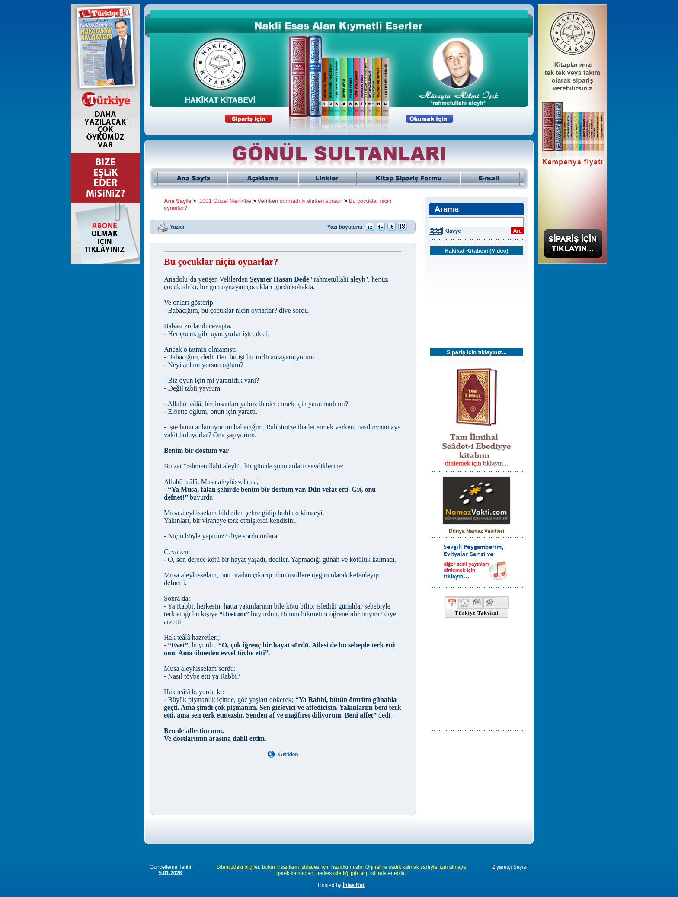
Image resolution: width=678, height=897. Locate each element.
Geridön (288, 754)
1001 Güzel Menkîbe (225, 201)
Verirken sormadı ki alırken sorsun (300, 201)
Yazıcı (177, 227)
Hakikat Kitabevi (466, 250)
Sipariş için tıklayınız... (477, 352)
